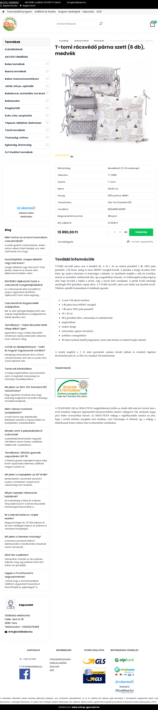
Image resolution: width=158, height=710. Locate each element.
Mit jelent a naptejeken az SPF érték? (26, 474)
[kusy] (114, 232)
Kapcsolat (88, 11)
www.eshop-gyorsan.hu (86, 707)
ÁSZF (99, 11)
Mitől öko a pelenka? (17, 554)
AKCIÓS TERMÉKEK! (9, 2)
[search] (101, 25)
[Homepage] (3, 12)
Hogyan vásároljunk (69, 11)
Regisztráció (29, 5)
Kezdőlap (64, 40)
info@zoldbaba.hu (20, 631)
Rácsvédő (99, 40)
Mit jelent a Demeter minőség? (23, 536)
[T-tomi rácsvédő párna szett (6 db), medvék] (105, 104)
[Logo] (23, 23)
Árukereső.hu (124, 686)
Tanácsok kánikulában (18, 368)
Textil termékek (81, 40)
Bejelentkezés (10, 5)
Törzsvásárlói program (19, 11)
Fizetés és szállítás (58, 662)
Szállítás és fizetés (45, 11)
